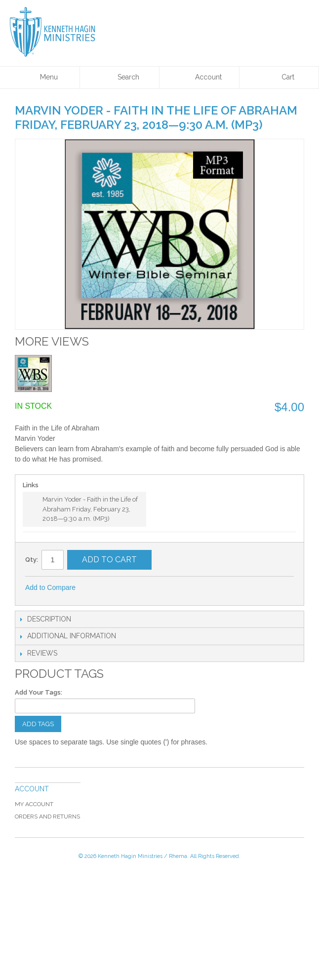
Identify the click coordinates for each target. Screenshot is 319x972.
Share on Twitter (135, 588)
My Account (34, 804)
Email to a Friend (96, 588)
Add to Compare (50, 587)
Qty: (31, 559)
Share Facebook (116, 588)
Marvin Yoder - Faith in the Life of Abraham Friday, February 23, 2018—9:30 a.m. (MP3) (90, 509)
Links (31, 485)
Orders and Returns (47, 816)
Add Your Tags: (38, 692)
